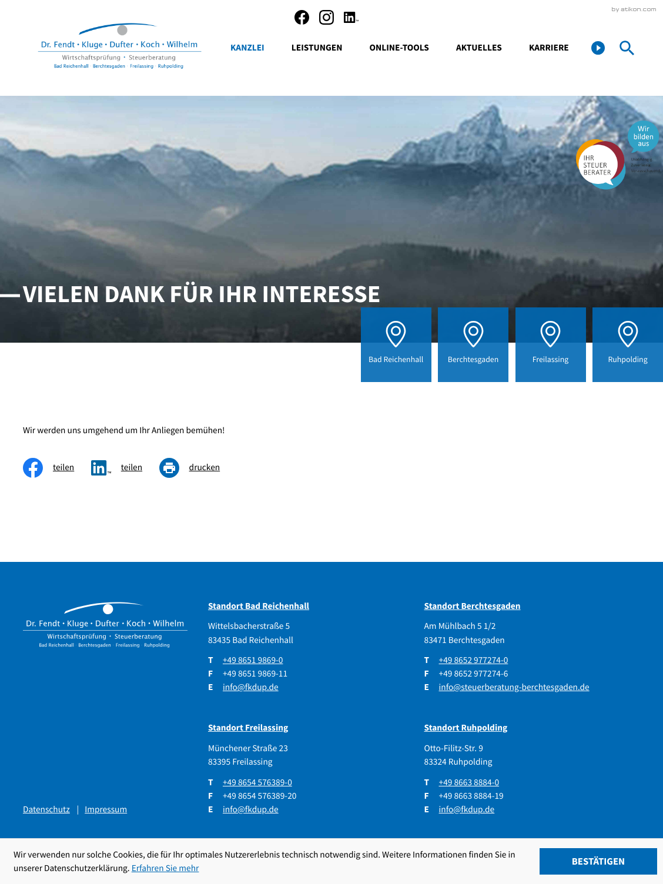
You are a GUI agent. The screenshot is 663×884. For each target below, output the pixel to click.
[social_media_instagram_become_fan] (326, 17)
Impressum (106, 809)
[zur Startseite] (120, 48)
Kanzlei (247, 47)
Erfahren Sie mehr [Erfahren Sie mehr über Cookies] (165, 868)
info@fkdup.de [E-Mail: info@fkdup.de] (251, 687)
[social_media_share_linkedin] (125, 467)
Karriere (549, 47)
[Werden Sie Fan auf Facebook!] (301, 17)
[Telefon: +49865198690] (253, 660)
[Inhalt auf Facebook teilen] (57, 467)
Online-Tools (399, 47)
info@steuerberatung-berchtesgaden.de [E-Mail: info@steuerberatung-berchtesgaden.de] (514, 687)
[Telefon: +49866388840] (469, 782)
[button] (598, 47)
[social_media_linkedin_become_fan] (351, 17)
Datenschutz (46, 809)
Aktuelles (479, 47)
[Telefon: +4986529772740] (473, 660)
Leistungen (317, 47)
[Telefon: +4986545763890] (257, 782)
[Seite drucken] (198, 467)
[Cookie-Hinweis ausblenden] (599, 861)
